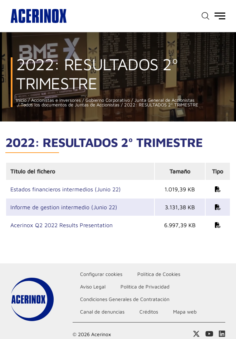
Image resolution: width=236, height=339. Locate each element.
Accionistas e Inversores (55, 100)
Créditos (148, 312)
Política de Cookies (158, 274)
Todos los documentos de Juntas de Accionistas (69, 104)
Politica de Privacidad (145, 286)
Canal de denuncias (102, 312)
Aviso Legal (92, 286)
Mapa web (185, 312)
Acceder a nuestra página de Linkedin (222, 334)
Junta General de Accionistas (164, 100)
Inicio (21, 100)
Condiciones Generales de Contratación (124, 299)
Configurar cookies (101, 274)
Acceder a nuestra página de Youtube (209, 334)
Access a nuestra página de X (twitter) (196, 334)
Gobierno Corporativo (107, 100)
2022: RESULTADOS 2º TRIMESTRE (160, 104)
